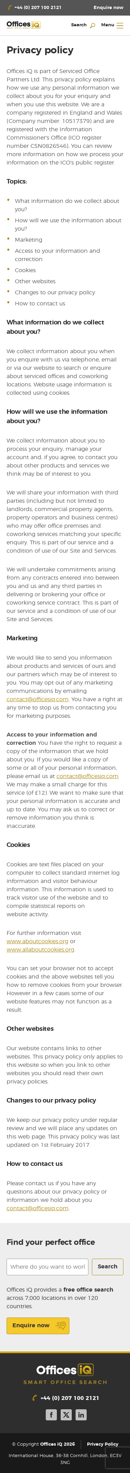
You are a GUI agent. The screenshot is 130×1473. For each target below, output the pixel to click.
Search (108, 1266)
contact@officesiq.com (38, 699)
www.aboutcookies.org (37, 941)
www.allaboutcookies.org (40, 950)
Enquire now (39, 1325)
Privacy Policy (102, 1444)
